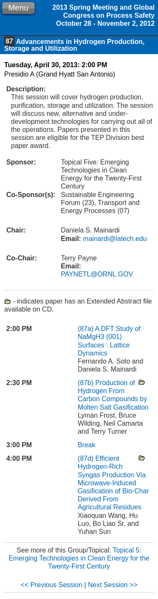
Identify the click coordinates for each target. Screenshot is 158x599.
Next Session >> (112, 584)
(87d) (86, 458)
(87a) (86, 328)
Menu (18, 7)
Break (86, 445)
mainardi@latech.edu (114, 238)
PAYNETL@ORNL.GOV (97, 274)
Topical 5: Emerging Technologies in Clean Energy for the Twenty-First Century (78, 558)
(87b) (86, 382)
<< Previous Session (52, 584)
